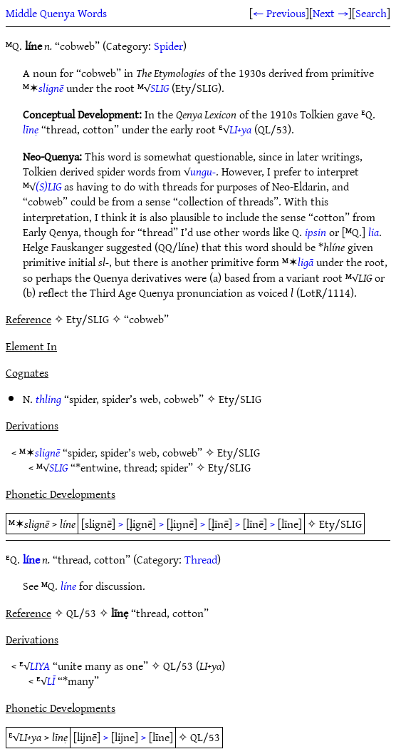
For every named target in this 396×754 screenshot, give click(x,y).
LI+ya (240, 129)
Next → (330, 13)
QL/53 (178, 666)
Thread (200, 559)
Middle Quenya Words (56, 13)
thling (48, 399)
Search (371, 13)
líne (31, 559)
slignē (50, 88)
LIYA (40, 666)
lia (373, 232)
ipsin (315, 232)
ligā (305, 262)
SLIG (159, 88)
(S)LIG (48, 186)
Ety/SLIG (240, 399)
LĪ (51, 681)
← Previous (279, 13)
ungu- (203, 171)
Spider (168, 46)
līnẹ (30, 129)
